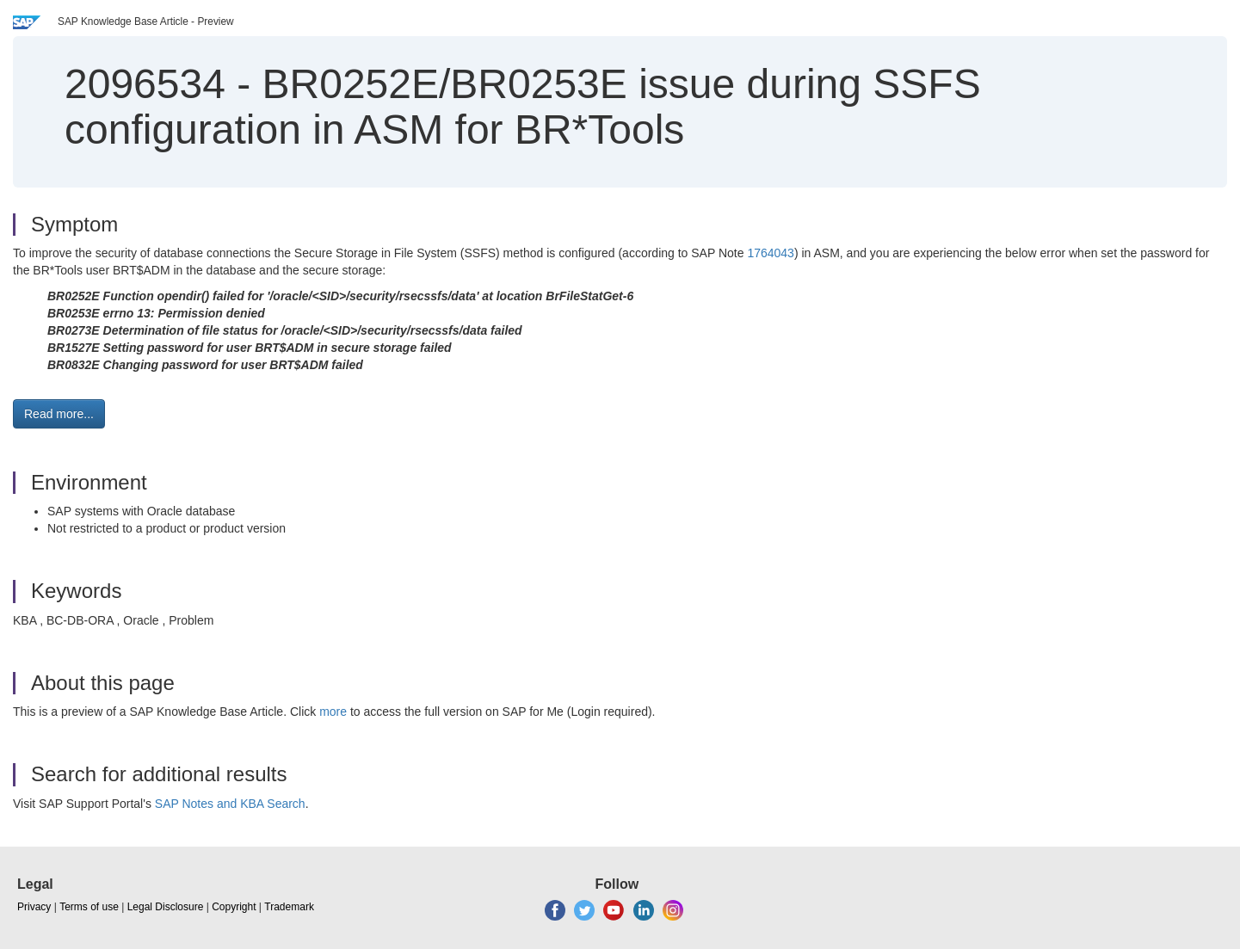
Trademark (289, 907)
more (333, 711)
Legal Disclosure (165, 907)
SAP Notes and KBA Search (230, 803)
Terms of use (89, 907)
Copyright (234, 907)
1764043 (770, 253)
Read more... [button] (59, 414)
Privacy (34, 907)
